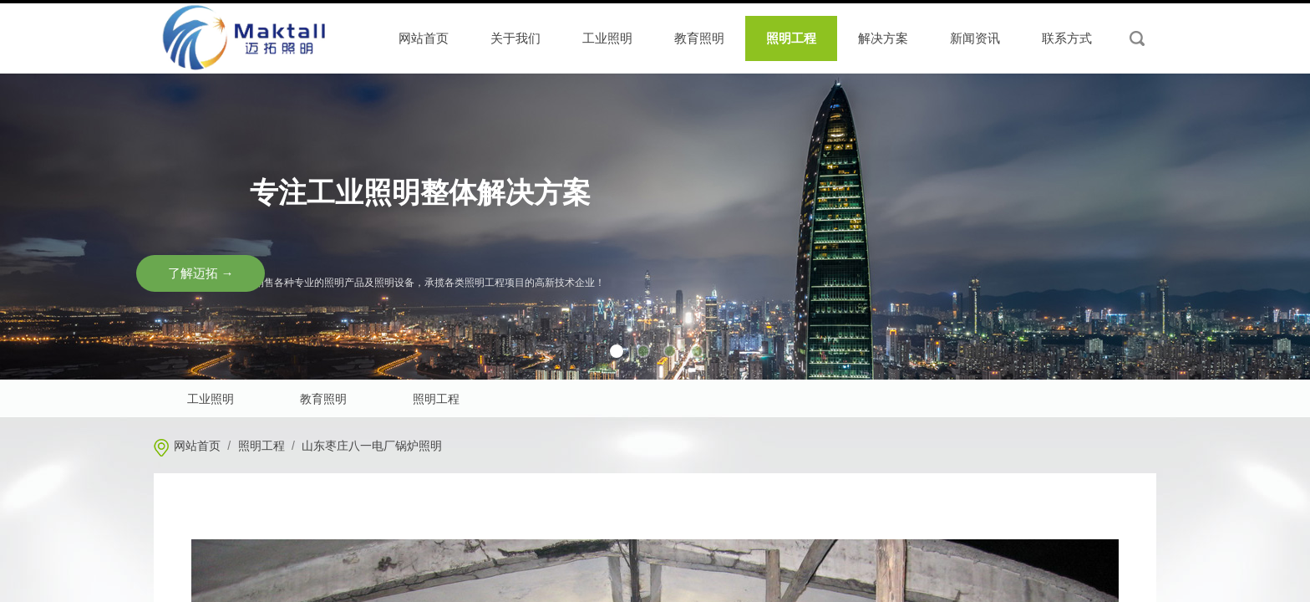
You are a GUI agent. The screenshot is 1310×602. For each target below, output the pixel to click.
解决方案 (883, 38)
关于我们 (515, 38)
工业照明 (607, 38)
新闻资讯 (975, 38)
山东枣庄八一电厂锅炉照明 (372, 446)
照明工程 (261, 446)
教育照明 (699, 38)
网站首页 (197, 446)
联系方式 (1067, 38)
